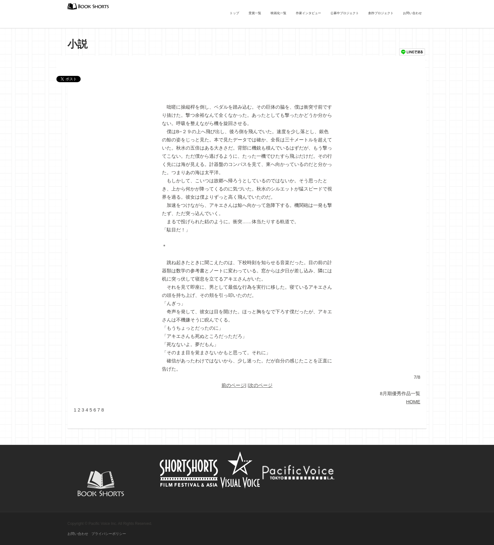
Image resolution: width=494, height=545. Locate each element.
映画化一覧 (278, 13)
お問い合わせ (412, 13)
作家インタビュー (308, 13)
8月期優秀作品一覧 (400, 393)
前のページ (233, 385)
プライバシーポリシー (108, 534)
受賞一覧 (255, 13)
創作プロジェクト (380, 13)
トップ (234, 13)
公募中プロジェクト (344, 13)
